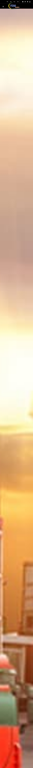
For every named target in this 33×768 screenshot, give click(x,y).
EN (11, 1)
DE (18, 1)
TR (7, 1)
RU (14, 1)
